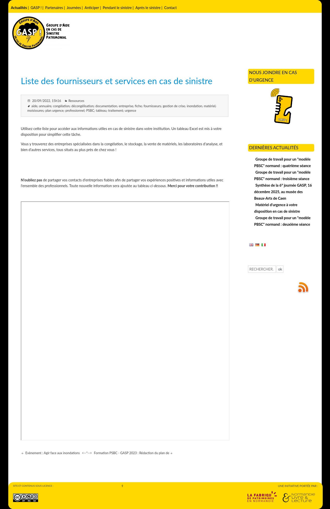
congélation (61, 106)
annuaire (45, 106)
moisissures (35, 110)
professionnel (75, 110)
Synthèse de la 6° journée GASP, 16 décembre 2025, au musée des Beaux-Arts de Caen (283, 191)
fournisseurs (152, 106)
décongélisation (82, 106)
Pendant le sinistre (117, 8)
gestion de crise (174, 106)
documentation (106, 106)
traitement (115, 110)
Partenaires (54, 8)
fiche (138, 106)
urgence (130, 110)
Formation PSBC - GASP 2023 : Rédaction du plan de (131, 453)
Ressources (76, 101)
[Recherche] (262, 269)
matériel (209, 106)
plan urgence (54, 110)
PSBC (90, 110)
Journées (74, 8)
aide (34, 106)
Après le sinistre (147, 8)
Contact (170, 8)
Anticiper (92, 8)
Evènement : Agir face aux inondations (52, 453)
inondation (194, 106)
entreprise (126, 106)
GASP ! (36, 8)
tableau (101, 110)
